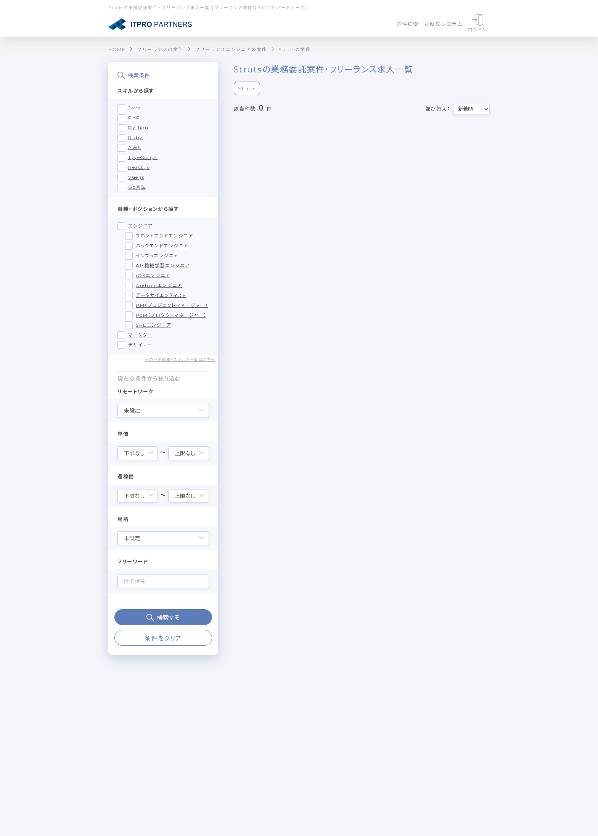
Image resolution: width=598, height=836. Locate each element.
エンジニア (140, 226)
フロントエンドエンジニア (164, 236)
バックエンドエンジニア (162, 246)
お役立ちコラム (443, 24)
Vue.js (136, 177)
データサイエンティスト (161, 295)
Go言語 (137, 187)
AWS (134, 147)
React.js (139, 167)
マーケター (140, 335)
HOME (116, 49)
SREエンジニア (153, 325)
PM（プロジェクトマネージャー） (172, 305)
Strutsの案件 (294, 49)
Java (134, 108)
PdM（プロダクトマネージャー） (171, 315)
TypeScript (143, 157)
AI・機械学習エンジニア (163, 265)
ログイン (477, 23)
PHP (134, 117)
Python (138, 127)
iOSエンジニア (153, 275)
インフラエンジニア (157, 255)
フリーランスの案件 (160, 49)
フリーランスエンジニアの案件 (231, 49)
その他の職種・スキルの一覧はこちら (180, 359)
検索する (163, 618)
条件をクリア (163, 638)
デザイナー (140, 345)
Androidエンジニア (159, 285)
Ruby (135, 137)
